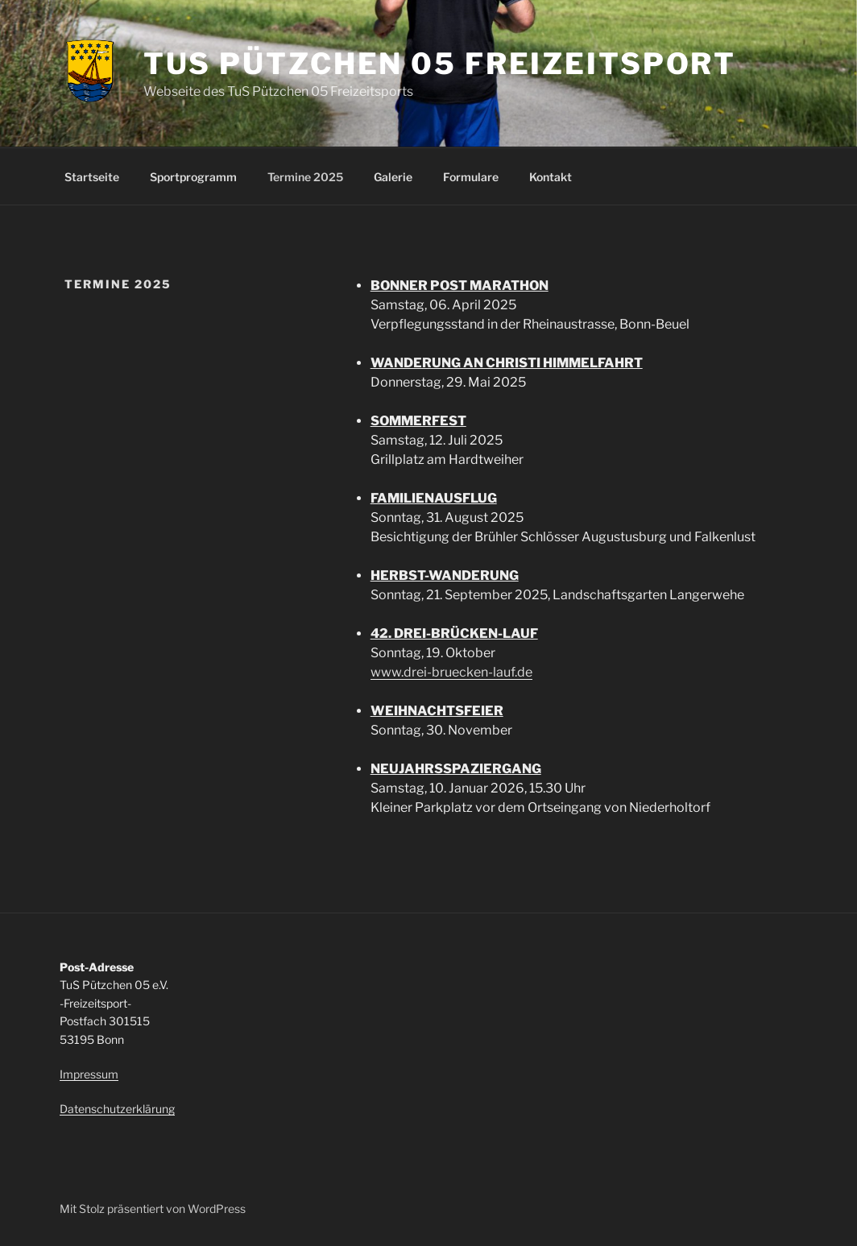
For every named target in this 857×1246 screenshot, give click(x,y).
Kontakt (550, 177)
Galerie (393, 177)
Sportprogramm (193, 177)
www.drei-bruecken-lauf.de (451, 672)
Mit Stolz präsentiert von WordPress (153, 1208)
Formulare (471, 177)
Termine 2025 (305, 177)
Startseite (91, 177)
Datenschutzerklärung (117, 1109)
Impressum (89, 1074)
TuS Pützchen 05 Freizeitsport (440, 63)
